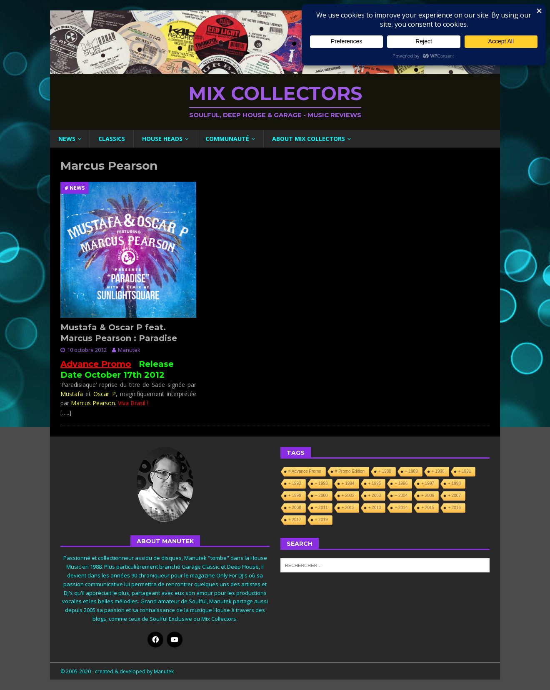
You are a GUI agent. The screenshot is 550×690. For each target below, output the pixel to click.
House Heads (162, 139)
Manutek (129, 350)
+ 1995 (374, 483)
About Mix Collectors (308, 139)
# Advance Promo (304, 471)
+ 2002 (348, 495)
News (66, 139)
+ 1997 (427, 483)
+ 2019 (321, 519)
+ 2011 (321, 507)
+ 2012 (348, 507)
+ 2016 (454, 507)
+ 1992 (294, 483)
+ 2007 (454, 495)
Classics (111, 139)
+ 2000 (321, 495)
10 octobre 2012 (87, 350)
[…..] (65, 413)
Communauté (227, 139)
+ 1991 (464, 471)
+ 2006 (427, 495)
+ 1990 (438, 471)
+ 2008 (294, 507)
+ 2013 (374, 507)
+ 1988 (384, 471)
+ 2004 (401, 495)
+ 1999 (294, 495)
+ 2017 (294, 519)
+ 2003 (374, 495)
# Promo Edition (350, 471)
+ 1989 (411, 471)
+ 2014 (401, 507)
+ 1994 (348, 483)
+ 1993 (321, 483)
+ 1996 (401, 483)
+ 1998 (454, 483)
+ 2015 (427, 507)
